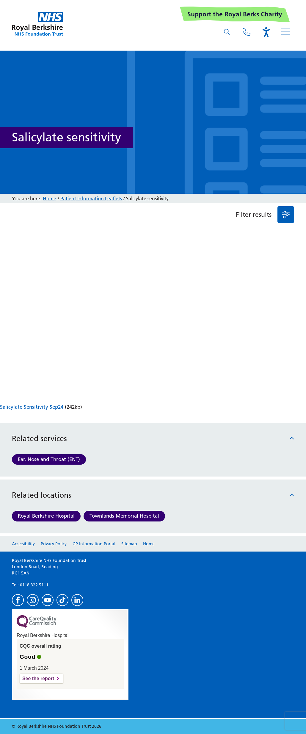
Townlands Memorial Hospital (124, 516)
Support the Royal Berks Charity (234, 14)
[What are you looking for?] (227, 32)
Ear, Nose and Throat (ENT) (49, 459)
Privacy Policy (54, 543)
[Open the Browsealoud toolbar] (266, 32)
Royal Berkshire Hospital (46, 516)
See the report (38, 678)
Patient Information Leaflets (91, 199)
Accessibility (23, 543)
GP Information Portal (94, 543)
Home (49, 199)
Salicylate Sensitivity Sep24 (31, 407)
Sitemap (129, 543)
